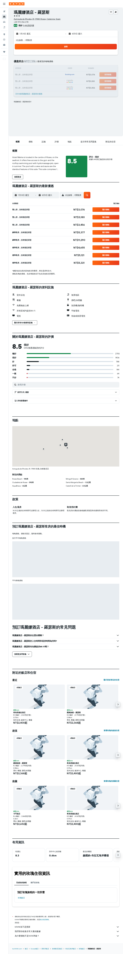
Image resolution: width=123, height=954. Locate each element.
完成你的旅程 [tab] (21, 882)
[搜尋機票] (4, 11)
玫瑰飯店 (21, 898)
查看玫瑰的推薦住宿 (111, 781)
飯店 (26, 949)
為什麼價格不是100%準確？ (67, 935)
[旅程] (4, 51)
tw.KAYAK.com (17, 949)
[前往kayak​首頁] (16, 3)
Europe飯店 (35, 949)
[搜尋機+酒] (4, 27)
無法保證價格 (44, 919)
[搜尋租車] (4, 21)
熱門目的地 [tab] (35, 882)
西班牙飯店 (45, 949)
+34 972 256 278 (21, 22)
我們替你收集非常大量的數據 (67, 931)
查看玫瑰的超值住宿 (111, 730)
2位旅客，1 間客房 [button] (24, 40)
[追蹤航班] (4, 39)
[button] (4, 4)
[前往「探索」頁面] (4, 34)
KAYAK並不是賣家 (67, 926)
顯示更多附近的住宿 (111, 680)
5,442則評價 (28, 25)
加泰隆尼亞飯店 (57, 949)
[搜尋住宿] (4, 16)
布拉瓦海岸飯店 (70, 949)
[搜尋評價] (67, 384)
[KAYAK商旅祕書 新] (4, 44)
